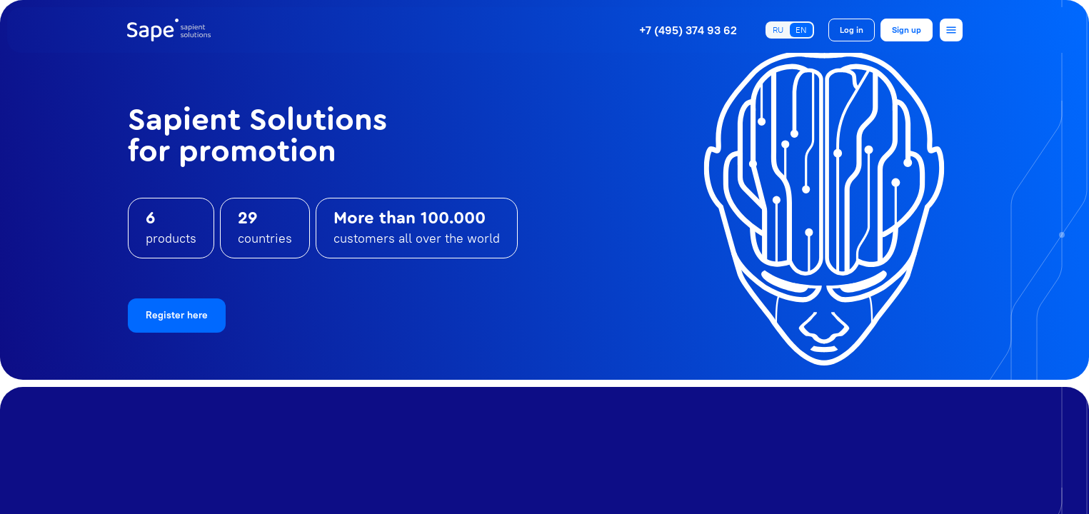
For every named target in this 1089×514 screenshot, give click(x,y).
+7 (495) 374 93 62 (688, 30)
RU (778, 29)
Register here (177, 314)
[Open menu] (951, 30)
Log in (851, 29)
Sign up (906, 29)
